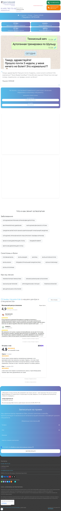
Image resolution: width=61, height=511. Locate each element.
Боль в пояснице (51, 262)
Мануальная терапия (10, 284)
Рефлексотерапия (50, 284)
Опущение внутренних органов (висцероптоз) (19, 220)
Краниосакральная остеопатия (37, 278)
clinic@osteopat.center (7, 470)
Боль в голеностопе (49, 257)
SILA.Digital (50, 508)
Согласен (4, 503)
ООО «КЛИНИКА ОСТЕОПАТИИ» (11, 507)
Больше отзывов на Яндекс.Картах (30, 338)
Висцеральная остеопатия (12, 289)
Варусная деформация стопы (13, 246)
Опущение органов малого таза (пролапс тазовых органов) (23, 235)
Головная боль (8, 257)
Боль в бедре (22, 257)
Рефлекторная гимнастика (12, 278)
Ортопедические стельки (30, 284)
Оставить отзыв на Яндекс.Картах (30, 341)
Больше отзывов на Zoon (30, 378)
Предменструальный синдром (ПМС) (28, 262)
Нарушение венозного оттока (36, 225)
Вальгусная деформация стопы (14, 240)
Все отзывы (54, 299)
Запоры (34, 257)
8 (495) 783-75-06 (8, 8)
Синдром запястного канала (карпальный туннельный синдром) (25, 230)
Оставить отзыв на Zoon (30, 382)
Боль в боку (7, 262)
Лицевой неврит (35, 240)
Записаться (30, 105)
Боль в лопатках (8, 267)
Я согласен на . (17, 447)
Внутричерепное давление (12, 225)
